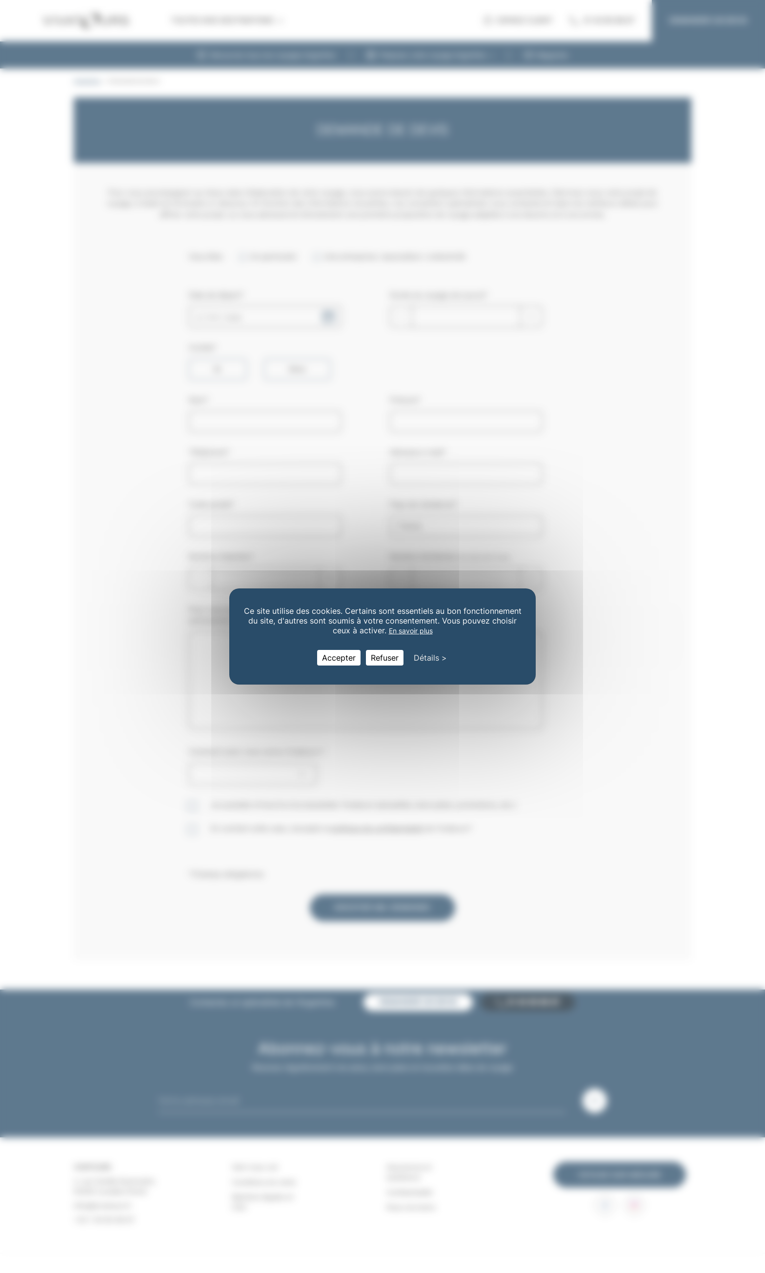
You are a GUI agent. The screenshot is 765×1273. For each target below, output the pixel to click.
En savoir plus (411, 630)
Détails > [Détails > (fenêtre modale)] (430, 658)
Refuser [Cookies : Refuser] (385, 658)
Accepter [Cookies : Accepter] (339, 658)
